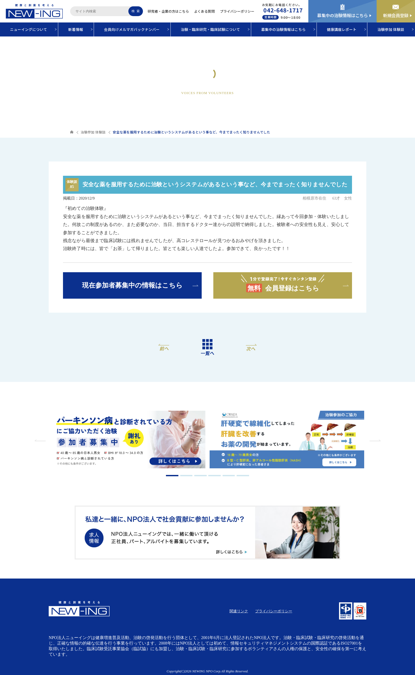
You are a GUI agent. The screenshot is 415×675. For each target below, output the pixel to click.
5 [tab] (229, 475)
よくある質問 (204, 11)
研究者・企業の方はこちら (168, 11)
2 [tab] (186, 475)
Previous (40, 440)
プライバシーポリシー (237, 11)
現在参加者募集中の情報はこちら (132, 285)
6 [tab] (243, 475)
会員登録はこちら (282, 283)
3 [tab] (200, 475)
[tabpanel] (128, 440)
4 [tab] (214, 475)
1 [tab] (172, 475)
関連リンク (238, 611)
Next (374, 440)
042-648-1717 (283, 10)
